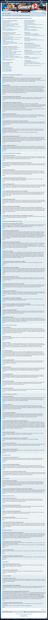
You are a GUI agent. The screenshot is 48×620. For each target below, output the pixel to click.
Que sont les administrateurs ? (29, 21)
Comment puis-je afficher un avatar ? (8, 41)
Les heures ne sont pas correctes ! (7, 36)
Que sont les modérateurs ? (28, 22)
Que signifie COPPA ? (5, 22)
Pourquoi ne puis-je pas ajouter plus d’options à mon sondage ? (12, 51)
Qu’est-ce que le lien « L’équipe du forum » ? (31, 30)
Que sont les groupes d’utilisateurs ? (30, 23)
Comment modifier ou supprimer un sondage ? (9, 52)
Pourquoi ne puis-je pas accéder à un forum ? (9, 53)
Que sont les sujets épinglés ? (7, 69)
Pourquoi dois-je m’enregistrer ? (7, 21)
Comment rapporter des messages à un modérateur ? (10, 56)
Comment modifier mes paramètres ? (8, 33)
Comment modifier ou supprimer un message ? (9, 48)
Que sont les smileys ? (5, 65)
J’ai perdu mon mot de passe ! (7, 28)
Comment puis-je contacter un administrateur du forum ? (33, 65)
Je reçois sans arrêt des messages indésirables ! (31, 34)
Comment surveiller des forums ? (29, 53)
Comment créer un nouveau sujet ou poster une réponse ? (11, 47)
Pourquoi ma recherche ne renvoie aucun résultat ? (32, 45)
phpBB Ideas (9, 587)
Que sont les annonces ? (6, 68)
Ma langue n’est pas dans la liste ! (7, 38)
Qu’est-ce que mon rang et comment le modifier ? (10, 42)
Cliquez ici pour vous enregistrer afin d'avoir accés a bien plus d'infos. (24, 1)
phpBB (38, 187)
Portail (3, 15)
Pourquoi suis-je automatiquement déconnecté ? (9, 29)
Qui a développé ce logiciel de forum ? (30, 61)
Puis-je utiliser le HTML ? (6, 64)
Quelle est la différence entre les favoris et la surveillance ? (33, 51)
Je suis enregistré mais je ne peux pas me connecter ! (10, 24)
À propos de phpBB (6, 581)
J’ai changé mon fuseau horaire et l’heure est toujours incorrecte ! (12, 37)
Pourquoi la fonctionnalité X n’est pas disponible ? (32, 62)
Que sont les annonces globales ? (7, 67)
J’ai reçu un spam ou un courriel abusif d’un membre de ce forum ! (34, 35)
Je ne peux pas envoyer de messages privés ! (31, 33)
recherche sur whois (21, 593)
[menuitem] (9, 13)
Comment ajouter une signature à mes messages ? (10, 49)
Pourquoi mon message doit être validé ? (8, 59)
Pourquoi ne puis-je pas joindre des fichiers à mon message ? (11, 54)
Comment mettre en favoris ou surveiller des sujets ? (32, 52)
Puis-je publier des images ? (6, 66)
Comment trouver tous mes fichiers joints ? (30, 58)
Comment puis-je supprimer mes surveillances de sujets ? (33, 54)
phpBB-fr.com (26, 615)
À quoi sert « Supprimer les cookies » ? (8, 30)
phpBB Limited (29, 579)
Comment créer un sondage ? (7, 50)
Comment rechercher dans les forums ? (30, 44)
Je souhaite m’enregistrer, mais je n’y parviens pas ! (10, 23)
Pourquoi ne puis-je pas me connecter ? (8, 25)
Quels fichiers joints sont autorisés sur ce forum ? (31, 57)
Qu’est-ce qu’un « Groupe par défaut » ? (30, 29)
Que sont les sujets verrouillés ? (7, 70)
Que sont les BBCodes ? (6, 63)
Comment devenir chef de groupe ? (29, 26)
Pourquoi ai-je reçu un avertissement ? (8, 55)
